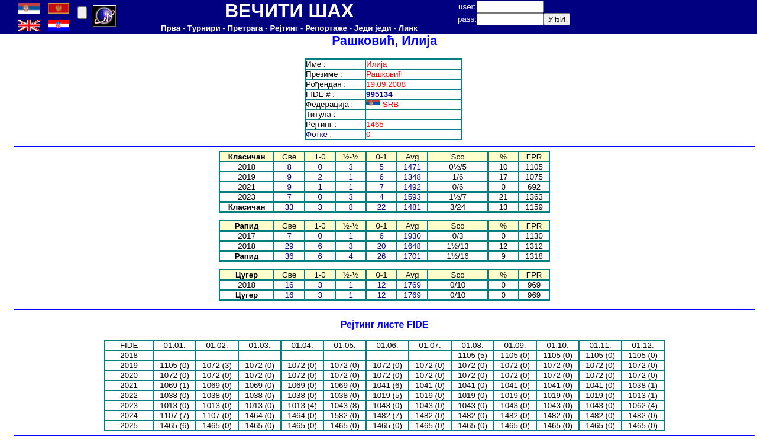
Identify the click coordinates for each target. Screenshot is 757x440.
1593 (412, 197)
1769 (412, 285)
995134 (379, 94)
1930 (412, 236)
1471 (412, 166)
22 (381, 207)
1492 (412, 186)
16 (289, 285)
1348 (412, 176)
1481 (412, 207)
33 (289, 207)
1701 (412, 256)
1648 (412, 246)
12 (381, 285)
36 (289, 256)
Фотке (317, 134)
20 (381, 246)
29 (289, 246)
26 (381, 256)
